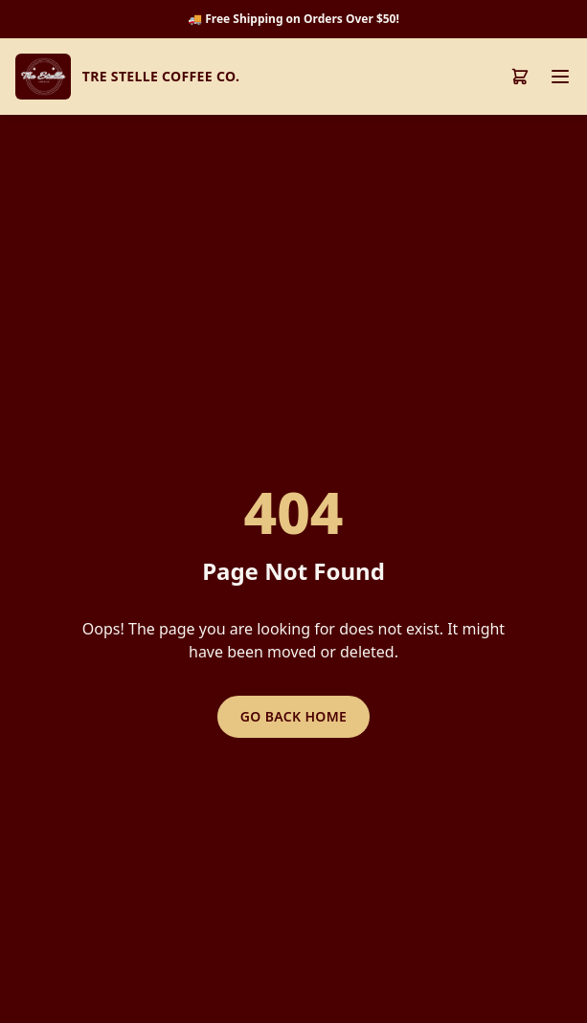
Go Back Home (293, 716)
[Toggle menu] (560, 76)
